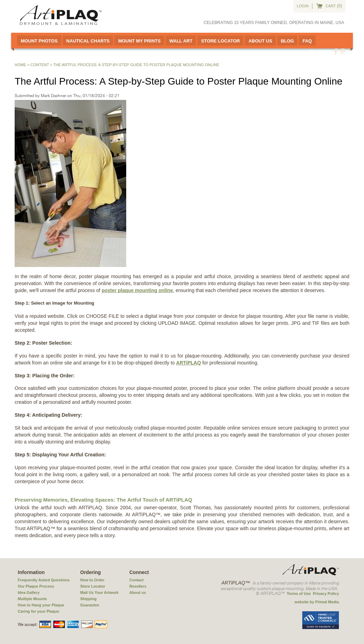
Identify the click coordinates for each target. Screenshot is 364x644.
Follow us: (321, 51)
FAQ (307, 41)
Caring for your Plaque (38, 611)
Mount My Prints (139, 41)
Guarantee (89, 605)
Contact (136, 580)
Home (20, 65)
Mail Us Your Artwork (99, 592)
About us (137, 592)
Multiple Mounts (32, 599)
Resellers (137, 586)
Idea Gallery (28, 592)
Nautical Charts (87, 41)
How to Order (92, 580)
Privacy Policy (326, 593)
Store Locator (220, 41)
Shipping (88, 599)
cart (330, 6)
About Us (260, 41)
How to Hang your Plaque (41, 605)
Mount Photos (39, 41)
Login (303, 6)
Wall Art (180, 41)
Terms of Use (299, 593)
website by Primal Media (317, 602)
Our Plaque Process (36, 586)
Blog (287, 41)
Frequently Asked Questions (44, 580)
